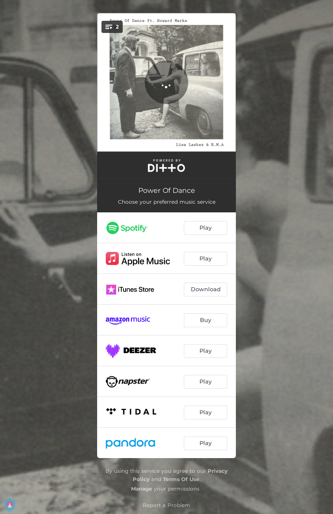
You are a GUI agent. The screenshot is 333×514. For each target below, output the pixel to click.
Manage (141, 488)
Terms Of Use (181, 479)
